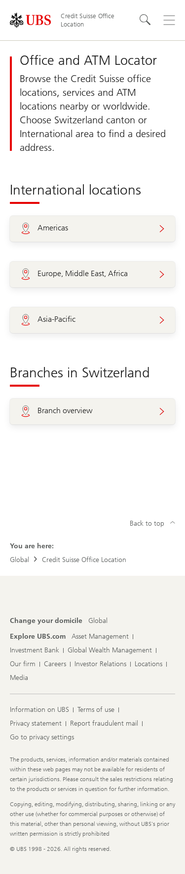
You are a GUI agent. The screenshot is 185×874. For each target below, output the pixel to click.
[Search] (145, 20)
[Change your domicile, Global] (98, 621)
